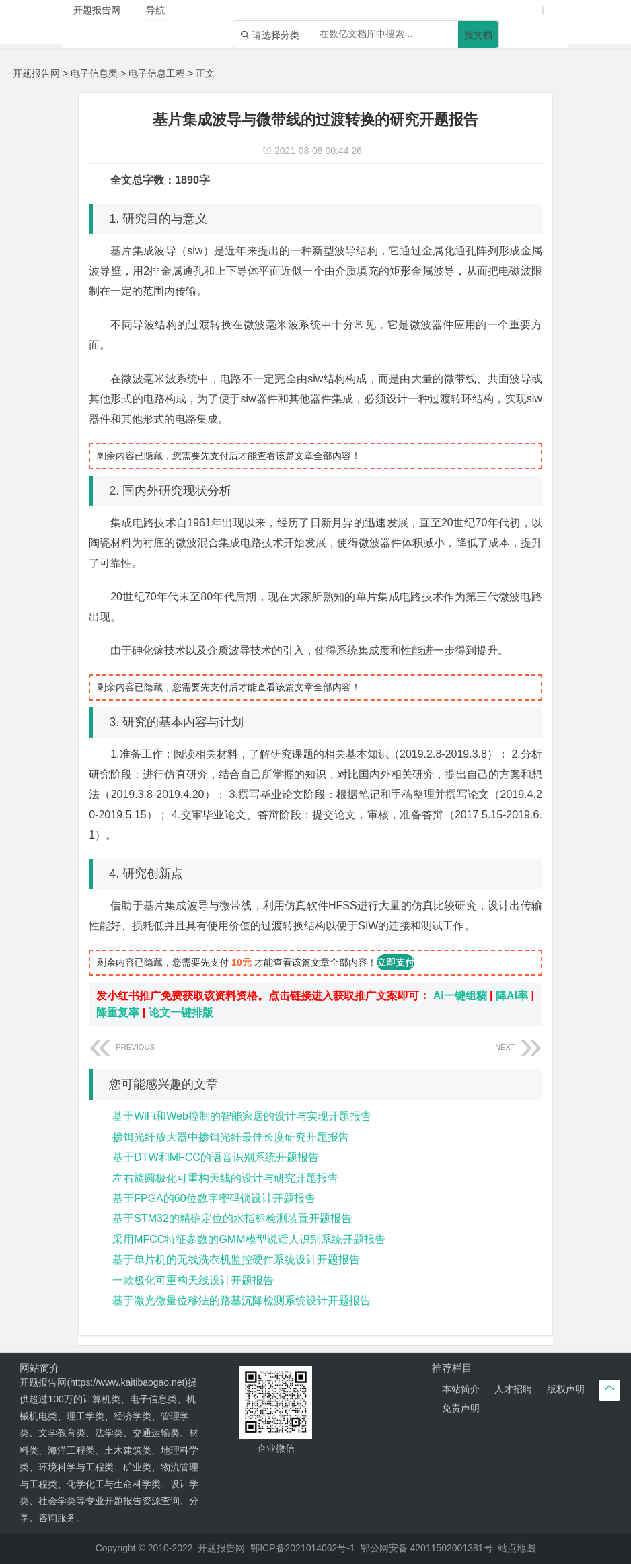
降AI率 (512, 995)
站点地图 (516, 1547)
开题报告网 (36, 73)
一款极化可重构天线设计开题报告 (193, 1280)
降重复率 (117, 1012)
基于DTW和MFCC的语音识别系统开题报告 (215, 1157)
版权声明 (566, 1389)
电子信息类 (94, 73)
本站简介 (461, 1389)
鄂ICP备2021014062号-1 (302, 1547)
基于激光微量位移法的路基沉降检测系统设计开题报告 (241, 1300)
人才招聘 (513, 1389)
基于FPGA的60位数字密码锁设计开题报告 (213, 1198)
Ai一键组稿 (460, 995)
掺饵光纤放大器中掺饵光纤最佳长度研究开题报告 (230, 1137)
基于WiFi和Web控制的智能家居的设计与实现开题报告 (241, 1116)
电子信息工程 (156, 73)
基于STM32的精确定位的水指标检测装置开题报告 (232, 1218)
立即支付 (395, 962)
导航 (155, 10)
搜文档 (478, 35)
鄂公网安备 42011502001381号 (427, 1547)
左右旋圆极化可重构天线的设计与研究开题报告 (225, 1178)
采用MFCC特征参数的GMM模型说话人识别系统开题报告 (248, 1239)
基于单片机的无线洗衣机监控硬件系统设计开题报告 (236, 1259)
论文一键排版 (181, 1012)
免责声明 (461, 1407)
